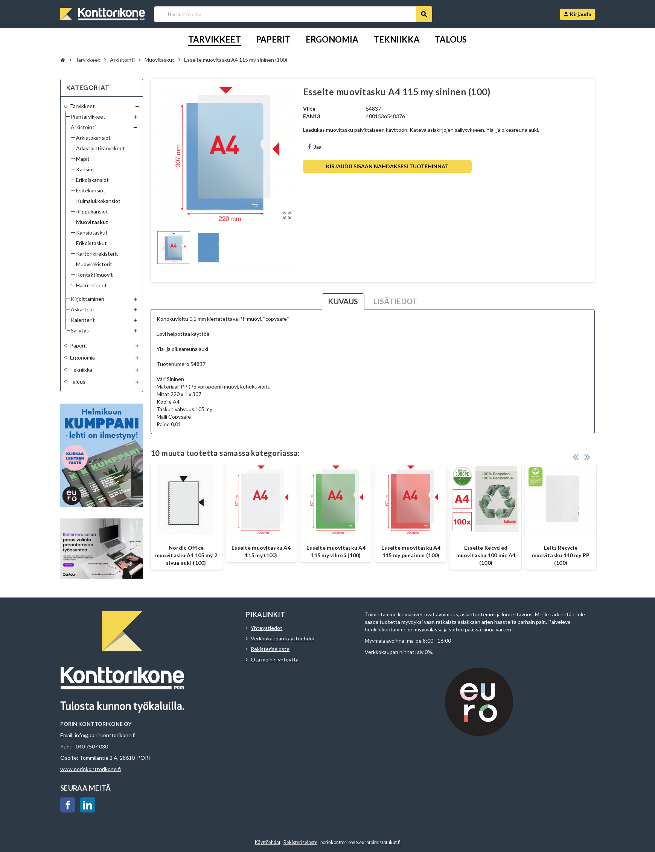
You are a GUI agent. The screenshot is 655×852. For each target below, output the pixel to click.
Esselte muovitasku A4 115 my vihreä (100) (336, 551)
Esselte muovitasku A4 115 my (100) (261, 551)
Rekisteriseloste (270, 649)
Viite (309, 108)
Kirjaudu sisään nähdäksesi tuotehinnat (387, 166)
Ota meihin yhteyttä (275, 659)
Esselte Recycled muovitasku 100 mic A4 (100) (486, 555)
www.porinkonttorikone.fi (90, 769)
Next (587, 456)
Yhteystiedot (266, 628)
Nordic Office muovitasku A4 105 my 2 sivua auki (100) (186, 555)
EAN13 (311, 116)
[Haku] (293, 14)
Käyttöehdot (267, 842)
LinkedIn (87, 804)
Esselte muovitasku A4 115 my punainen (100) (410, 551)
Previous (575, 456)
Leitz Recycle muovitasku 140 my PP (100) (561, 555)
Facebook (67, 804)
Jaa (314, 146)
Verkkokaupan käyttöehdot (283, 638)
